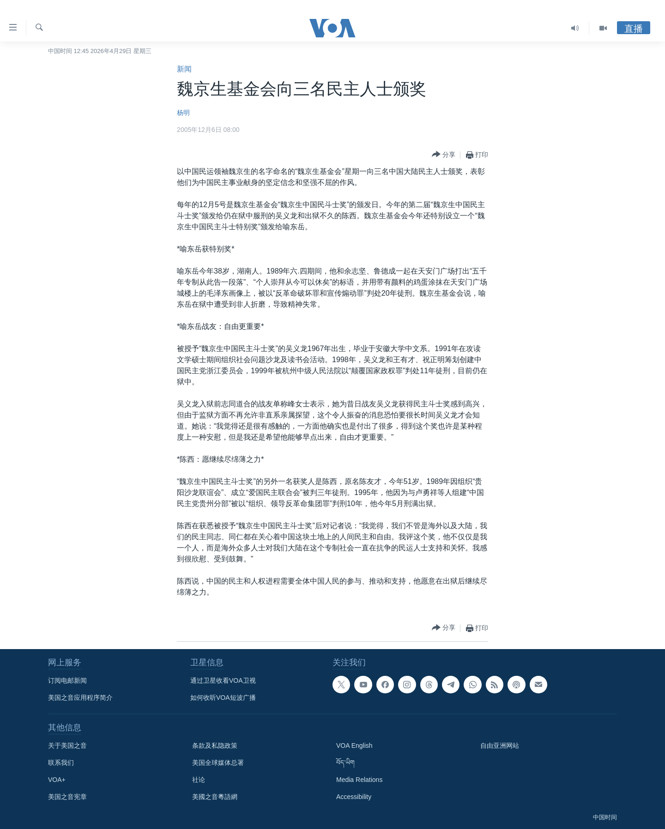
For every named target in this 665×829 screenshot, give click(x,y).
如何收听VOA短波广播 (223, 697)
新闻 (184, 69)
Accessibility (353, 796)
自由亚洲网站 (499, 745)
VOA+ (57, 779)
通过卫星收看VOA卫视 (223, 680)
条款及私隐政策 (214, 745)
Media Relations (359, 779)
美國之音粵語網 (214, 796)
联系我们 (61, 762)
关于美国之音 (67, 745)
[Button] (443, 154)
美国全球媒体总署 (218, 762)
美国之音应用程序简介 (80, 697)
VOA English (354, 745)
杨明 (183, 112)
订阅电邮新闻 (67, 680)
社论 (198, 779)
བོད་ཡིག (345, 762)
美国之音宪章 (67, 796)
